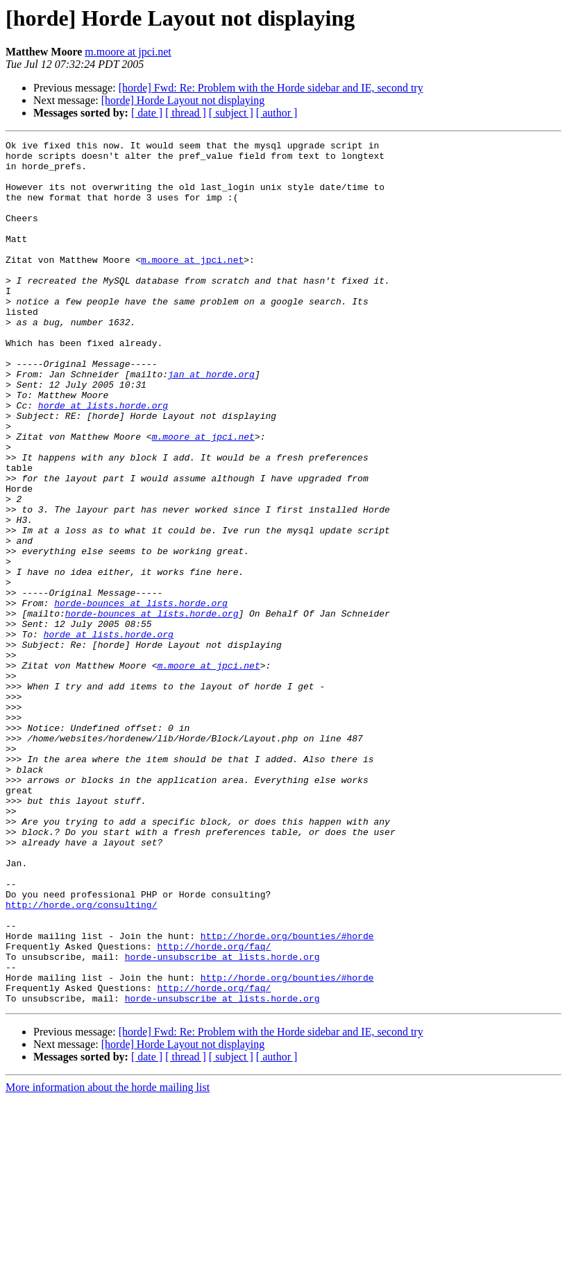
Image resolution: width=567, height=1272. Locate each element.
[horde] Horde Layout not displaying (183, 100)
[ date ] (146, 113)
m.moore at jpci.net (128, 52)
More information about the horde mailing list (108, 1260)
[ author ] (277, 113)
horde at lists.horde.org (103, 459)
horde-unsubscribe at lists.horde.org (222, 1121)
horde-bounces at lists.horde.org (141, 696)
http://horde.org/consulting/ (81, 1058)
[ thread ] (185, 113)
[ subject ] (231, 113)
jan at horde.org (211, 421)
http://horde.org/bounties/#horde (287, 1096)
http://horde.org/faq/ (214, 1108)
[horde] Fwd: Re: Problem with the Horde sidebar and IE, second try (271, 88)
